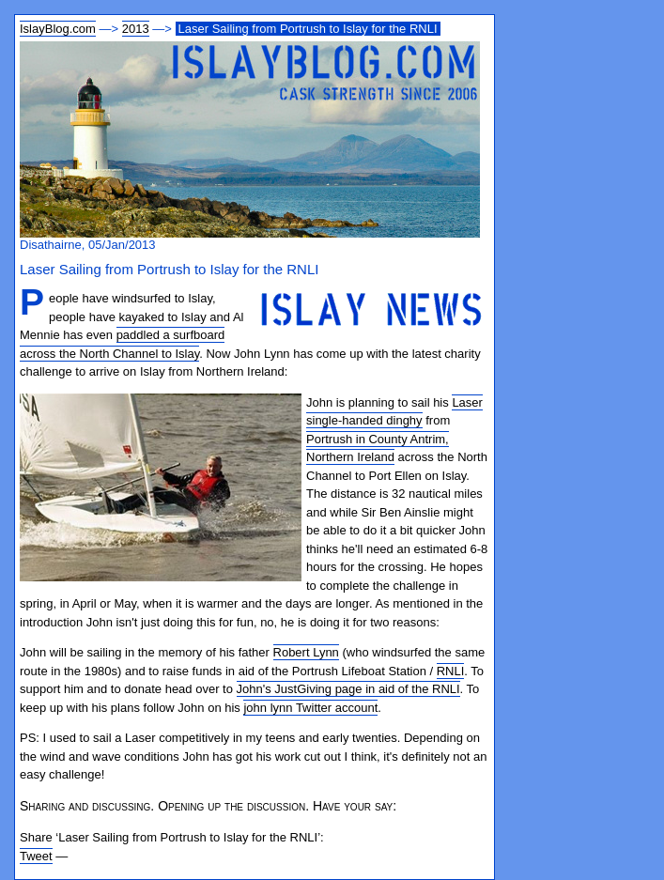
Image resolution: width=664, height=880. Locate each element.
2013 (135, 29)
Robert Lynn (306, 652)
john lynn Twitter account (310, 708)
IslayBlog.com (58, 29)
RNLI (451, 671)
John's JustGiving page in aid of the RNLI (348, 689)
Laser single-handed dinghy (394, 411)
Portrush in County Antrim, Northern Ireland (377, 448)
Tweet (36, 856)
